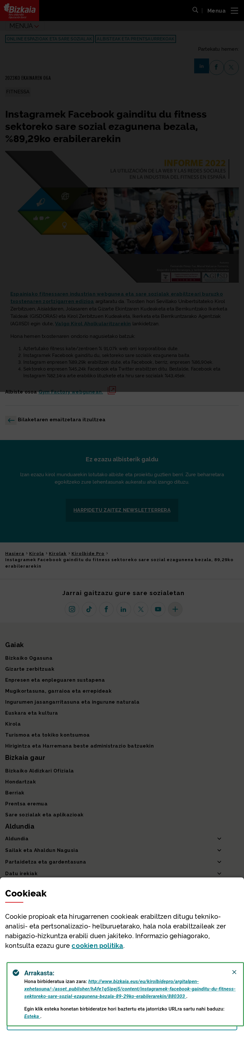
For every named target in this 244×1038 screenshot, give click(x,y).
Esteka (32, 1016)
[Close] (234, 972)
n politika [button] (97, 945)
